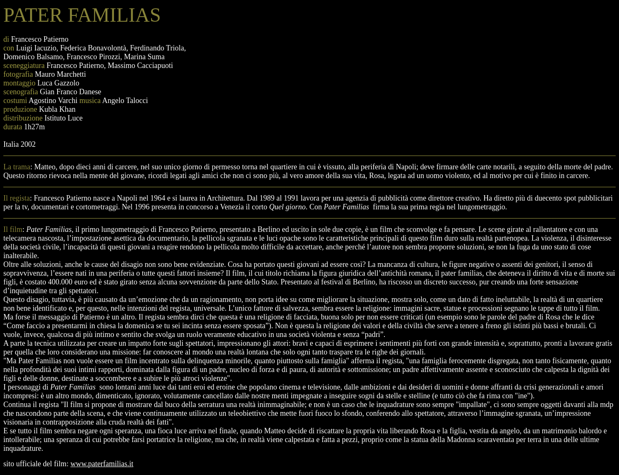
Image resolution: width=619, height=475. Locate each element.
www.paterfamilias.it (102, 464)
